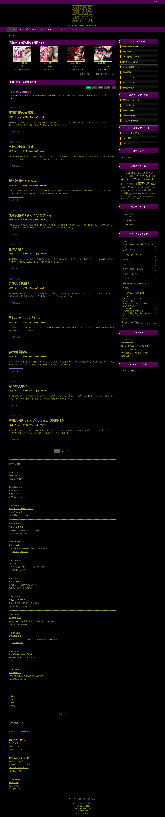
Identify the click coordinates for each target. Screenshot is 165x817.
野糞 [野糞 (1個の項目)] (135, 196)
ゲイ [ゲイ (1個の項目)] (143, 179)
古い (94, 88)
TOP (69, 799)
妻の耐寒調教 (18, 352)
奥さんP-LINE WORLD (18, 600)
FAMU (49, 66)
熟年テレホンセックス (17, 497)
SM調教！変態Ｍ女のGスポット (135, 311)
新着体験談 (127, 52)
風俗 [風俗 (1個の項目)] (134, 198)
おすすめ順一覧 (128, 105)
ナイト (76, 66)
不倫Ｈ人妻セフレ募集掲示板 (19, 731)
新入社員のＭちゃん (23, 181)
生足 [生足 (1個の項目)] (134, 193)
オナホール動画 (14, 464)
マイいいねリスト (129, 82)
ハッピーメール (103, 66)
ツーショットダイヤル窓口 (19, 764)
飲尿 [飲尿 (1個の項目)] (145, 198)
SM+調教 (126, 259)
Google (125, 296)
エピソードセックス (130, 274)
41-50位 (12, 706)
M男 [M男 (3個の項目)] (129, 172)
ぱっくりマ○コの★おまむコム (21, 509)
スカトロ (15, 552)
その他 (24, 606)
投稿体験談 (126, 72)
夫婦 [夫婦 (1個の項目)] (133, 187)
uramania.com (82, 811)
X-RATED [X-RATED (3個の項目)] (141, 172)
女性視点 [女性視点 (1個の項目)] (148, 187)
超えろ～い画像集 (16, 527)
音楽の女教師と (20, 283)
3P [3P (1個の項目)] (123, 173)
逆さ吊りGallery (129, 250)
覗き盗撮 (23, 533)
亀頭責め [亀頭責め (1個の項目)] (133, 184)
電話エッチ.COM (15, 771)
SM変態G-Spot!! (15, 618)
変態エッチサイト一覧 (130, 100)
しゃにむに (127, 279)
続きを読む (16, 132)
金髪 (26, 515)
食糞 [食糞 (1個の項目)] (139, 198)
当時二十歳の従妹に (23, 146)
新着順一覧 (128, 110)
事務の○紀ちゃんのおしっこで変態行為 (36, 420)
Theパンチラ (14, 563)
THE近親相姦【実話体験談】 (134, 293)
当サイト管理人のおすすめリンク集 (134, 346)
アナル (22, 552)
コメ (114, 88)
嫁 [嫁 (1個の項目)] (131, 190)
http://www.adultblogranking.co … (135, 283)
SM (13, 624)
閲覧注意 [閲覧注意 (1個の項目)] (149, 196)
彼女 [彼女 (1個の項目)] (135, 190)
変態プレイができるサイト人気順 (53, 29)
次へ (10, 687)
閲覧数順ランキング (130, 62)
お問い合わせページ (128, 356)
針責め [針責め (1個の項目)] (142, 196)
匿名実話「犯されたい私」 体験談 (135, 304)
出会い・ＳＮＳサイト (130, 143)
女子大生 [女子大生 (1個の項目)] (140, 187)
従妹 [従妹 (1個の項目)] (140, 190)
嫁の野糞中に (18, 386)
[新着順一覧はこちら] (88, 74)
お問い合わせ (92, 799)
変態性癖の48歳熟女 (23, 112)
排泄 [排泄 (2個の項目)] (147, 190)
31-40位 (12, 703)
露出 (18, 533)
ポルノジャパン (15, 673)
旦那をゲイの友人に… (24, 318)
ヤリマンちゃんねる (130, 316)
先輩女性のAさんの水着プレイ (30, 215)
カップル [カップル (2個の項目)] (134, 179)
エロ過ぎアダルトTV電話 (18, 768)
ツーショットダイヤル (130, 133)
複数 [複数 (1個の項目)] (145, 193)
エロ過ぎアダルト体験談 (132, 255)
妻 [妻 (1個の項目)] (127, 190)
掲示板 (18, 570)
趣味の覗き (16, 249)
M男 (25, 624)
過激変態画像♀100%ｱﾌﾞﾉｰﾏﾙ (20, 654)
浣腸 (26, 552)
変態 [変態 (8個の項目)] (143, 183)
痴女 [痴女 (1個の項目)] (140, 193)
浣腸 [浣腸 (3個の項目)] (127, 193)
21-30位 (12, 699)
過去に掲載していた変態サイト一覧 (134, 353)
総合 (64, 714)
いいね (107, 88)
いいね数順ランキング (130, 57)
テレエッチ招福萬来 (17, 761)
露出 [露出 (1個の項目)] (129, 198)
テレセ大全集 (14, 490)
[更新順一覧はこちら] (105, 74)
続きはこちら (126, 319)
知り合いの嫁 (128, 301)
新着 (88, 88)
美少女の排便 (14, 545)
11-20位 (12, 696)
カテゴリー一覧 (128, 77)
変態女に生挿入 (14, 746)
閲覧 (100, 88)
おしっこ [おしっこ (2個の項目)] (135, 176)
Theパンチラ (13, 743)
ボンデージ (20, 515)
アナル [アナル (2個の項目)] (146, 176)
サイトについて (78, 29)
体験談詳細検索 (128, 88)
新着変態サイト (14, 472)
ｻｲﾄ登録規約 (14, 783)
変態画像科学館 (15, 636)
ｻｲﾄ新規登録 (14, 786)
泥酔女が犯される (15, 749)
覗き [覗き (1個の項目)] (150, 193)
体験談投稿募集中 (130, 47)
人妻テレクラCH (15, 494)
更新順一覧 (128, 116)
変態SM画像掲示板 (16, 723)
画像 (14, 533)
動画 (14, 515)
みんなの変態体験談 (27, 29)
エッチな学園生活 (129, 306)
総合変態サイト (14, 476)
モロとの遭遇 (14, 582)
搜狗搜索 (126, 288)
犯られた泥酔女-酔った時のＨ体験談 (136, 313)
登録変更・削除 (15, 789)
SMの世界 (126, 264)
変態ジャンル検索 (15, 479)
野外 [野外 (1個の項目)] (130, 196)
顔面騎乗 (28, 588)
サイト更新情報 (127, 343)
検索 (23, 570)
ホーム (12, 29)
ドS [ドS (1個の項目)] (126, 184)
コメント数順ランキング (131, 67)
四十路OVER (128, 308)
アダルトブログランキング (131, 371)
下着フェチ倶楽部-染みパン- (133, 269)
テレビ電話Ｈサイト (130, 138)
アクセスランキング (128, 349)
